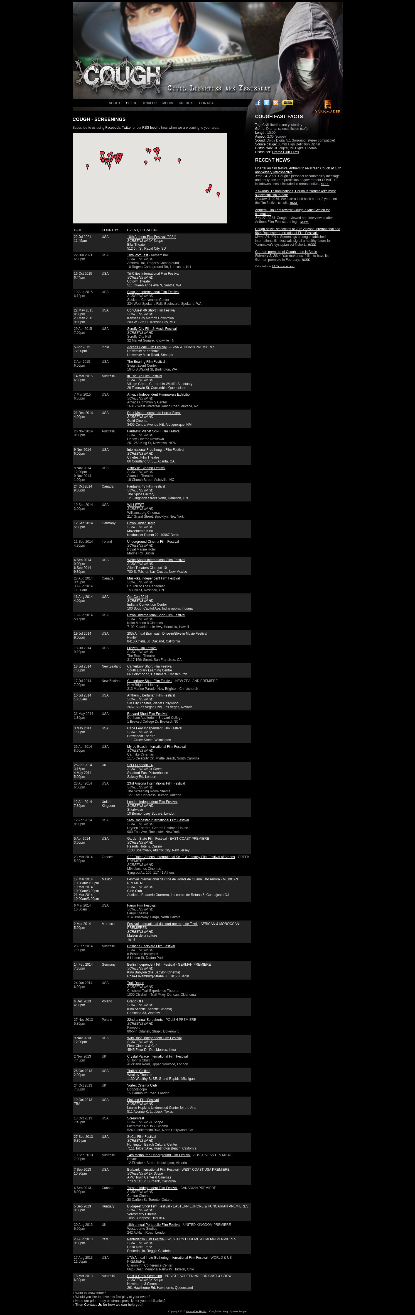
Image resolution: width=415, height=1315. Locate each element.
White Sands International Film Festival (156, 560)
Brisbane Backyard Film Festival (151, 946)
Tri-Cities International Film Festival (153, 274)
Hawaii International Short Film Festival (156, 615)
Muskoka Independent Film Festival (153, 578)
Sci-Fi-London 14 (140, 765)
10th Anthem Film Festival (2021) (151, 237)
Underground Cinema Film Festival (153, 542)
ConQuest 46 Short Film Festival (151, 310)
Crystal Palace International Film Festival (157, 1056)
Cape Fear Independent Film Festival (154, 728)
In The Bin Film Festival (144, 376)
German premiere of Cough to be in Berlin (286, 252)
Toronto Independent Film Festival (152, 1188)
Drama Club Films (285, 152)
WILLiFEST (135, 505)
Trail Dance (135, 983)
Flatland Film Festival (143, 1100)
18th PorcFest (137, 255)
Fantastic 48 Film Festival (146, 486)
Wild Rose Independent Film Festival (154, 1038)
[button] (108, 156)
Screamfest (135, 1118)
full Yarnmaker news (283, 266)
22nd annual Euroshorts (145, 1020)
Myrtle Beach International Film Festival (156, 747)
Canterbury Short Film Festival (149, 666)
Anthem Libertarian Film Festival (151, 695)
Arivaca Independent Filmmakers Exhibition (159, 394)
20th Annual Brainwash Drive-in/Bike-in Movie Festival (167, 633)
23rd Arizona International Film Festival (156, 783)
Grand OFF (135, 1001)
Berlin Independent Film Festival (151, 964)
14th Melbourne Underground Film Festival (158, 1155)
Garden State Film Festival (147, 839)
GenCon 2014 (137, 597)
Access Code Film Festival (146, 347)
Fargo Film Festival (141, 905)
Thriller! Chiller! (138, 1071)
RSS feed (149, 128)
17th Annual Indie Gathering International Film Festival (167, 1258)
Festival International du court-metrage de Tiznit (162, 924)
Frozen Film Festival (142, 648)
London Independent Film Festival (152, 802)
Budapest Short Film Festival (148, 1206)
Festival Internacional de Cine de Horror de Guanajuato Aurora (173, 879)
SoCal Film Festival (141, 1137)
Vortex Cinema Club (142, 1085)
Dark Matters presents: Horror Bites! (154, 413)
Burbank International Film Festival (153, 1170)
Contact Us (93, 1305)
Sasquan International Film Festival (153, 292)
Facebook (112, 128)
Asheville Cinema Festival (146, 468)
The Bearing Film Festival (146, 362)
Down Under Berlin (141, 523)
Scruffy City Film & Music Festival (152, 329)
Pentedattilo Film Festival (145, 1239)
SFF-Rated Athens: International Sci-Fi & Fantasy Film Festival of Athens (181, 857)
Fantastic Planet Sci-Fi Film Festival (153, 431)
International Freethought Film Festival (155, 450)
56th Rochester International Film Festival (158, 820)
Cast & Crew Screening (144, 1276)
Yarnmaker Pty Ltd (196, 1311)
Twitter (127, 128)
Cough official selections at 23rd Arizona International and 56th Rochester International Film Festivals (297, 231)
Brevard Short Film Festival (147, 714)
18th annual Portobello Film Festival (153, 1225)
